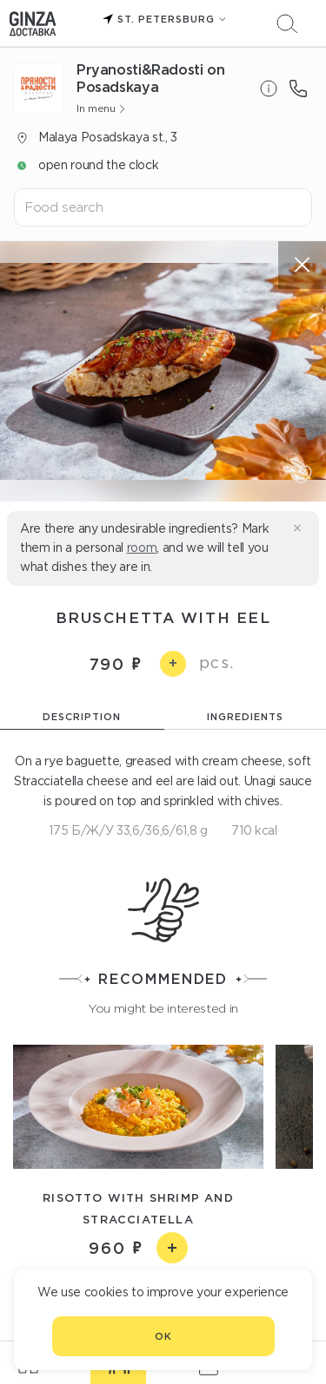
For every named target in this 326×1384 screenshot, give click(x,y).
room (142, 547)
